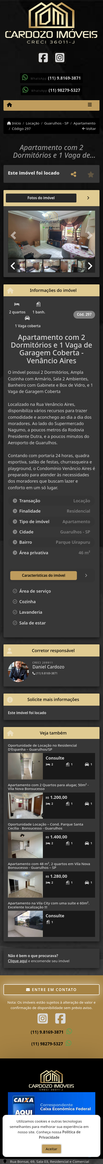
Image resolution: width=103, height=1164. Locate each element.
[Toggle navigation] (90, 105)
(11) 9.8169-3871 (64, 78)
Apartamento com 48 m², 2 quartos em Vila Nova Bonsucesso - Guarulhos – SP (49, 865)
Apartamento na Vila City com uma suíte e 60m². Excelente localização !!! (48, 905)
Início (14, 123)
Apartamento (84, 123)
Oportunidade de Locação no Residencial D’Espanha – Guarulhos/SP (42, 747)
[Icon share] (43, 57)
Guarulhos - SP (56, 123)
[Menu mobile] (9, 105)
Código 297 (21, 128)
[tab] (23, 198)
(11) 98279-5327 (64, 90)
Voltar (89, 128)
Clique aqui (17, 960)
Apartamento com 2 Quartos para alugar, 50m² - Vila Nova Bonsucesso (48, 786)
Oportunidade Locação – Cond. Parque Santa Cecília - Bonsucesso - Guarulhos (45, 826)
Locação (32, 123)
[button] (14, 235)
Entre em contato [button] (51, 989)
